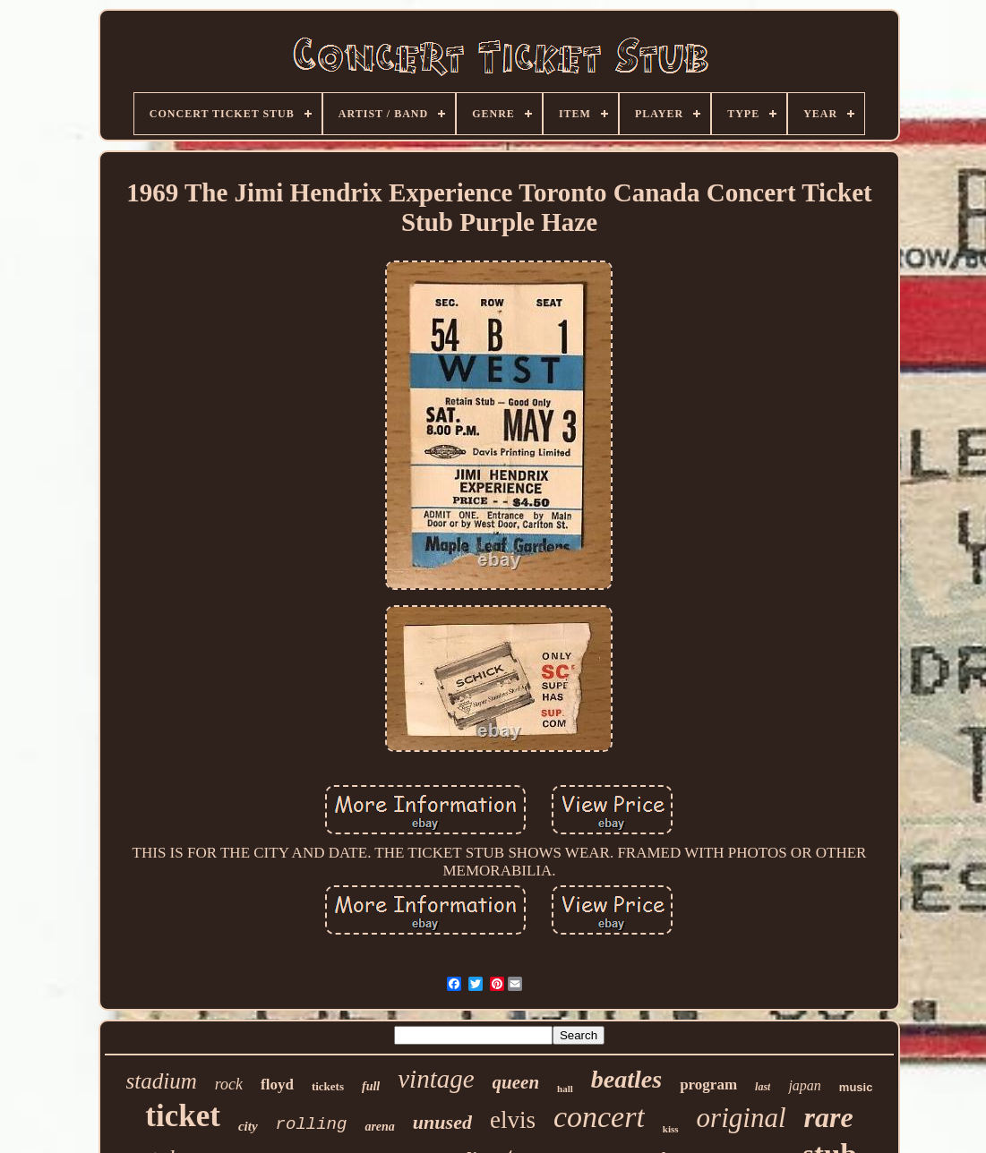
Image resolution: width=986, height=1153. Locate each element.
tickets (328, 1086)
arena (379, 1126)
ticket (182, 1115)
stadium (161, 1081)
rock (229, 1084)
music (856, 1087)
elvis (513, 1119)
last (762, 1086)
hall (565, 1088)
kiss (671, 1128)
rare (828, 1117)
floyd (277, 1084)
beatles (626, 1079)
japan (804, 1085)
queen (516, 1082)
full (371, 1086)
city (248, 1126)
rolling (311, 1124)
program (708, 1084)
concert (599, 1116)
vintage (436, 1078)
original (741, 1117)
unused (442, 1122)
